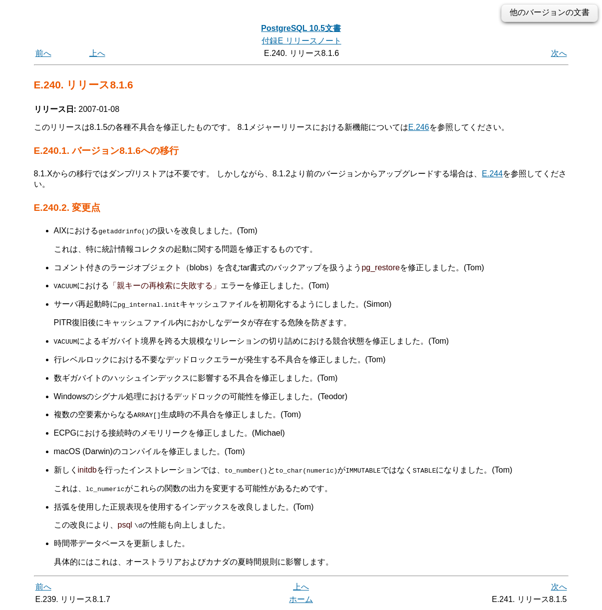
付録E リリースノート (301, 40)
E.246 (418, 127)
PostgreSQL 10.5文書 (301, 28)
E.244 (492, 173)
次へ (559, 53)
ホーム (301, 599)
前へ (43, 53)
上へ (97, 53)
